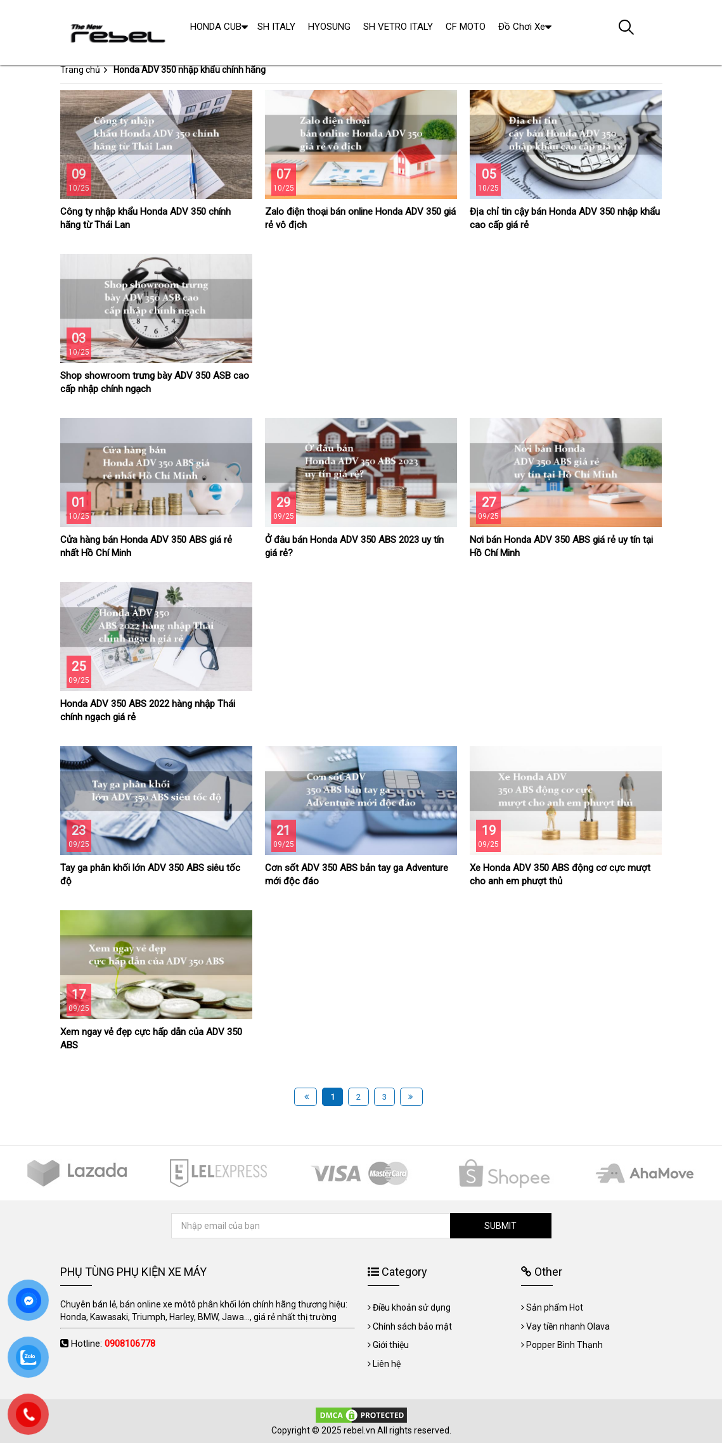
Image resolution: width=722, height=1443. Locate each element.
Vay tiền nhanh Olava (568, 1326)
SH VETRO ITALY (398, 26)
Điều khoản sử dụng (412, 1307)
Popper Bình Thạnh (564, 1345)
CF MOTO (466, 26)
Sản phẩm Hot (554, 1307)
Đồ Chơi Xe (521, 26)
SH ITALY (276, 26)
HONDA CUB (216, 26)
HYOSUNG (329, 26)
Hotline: (113, 1343)
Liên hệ (387, 1364)
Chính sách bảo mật (412, 1326)
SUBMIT (500, 1226)
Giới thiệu (391, 1345)
